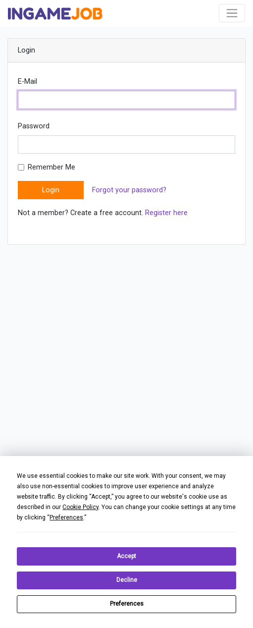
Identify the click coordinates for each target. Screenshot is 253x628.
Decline (126, 579)
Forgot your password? (129, 190)
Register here (166, 213)
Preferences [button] (66, 517)
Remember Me (51, 167)
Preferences (127, 603)
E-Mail (27, 81)
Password (34, 126)
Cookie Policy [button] (80, 507)
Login (50, 190)
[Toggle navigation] (232, 13)
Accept (126, 556)
